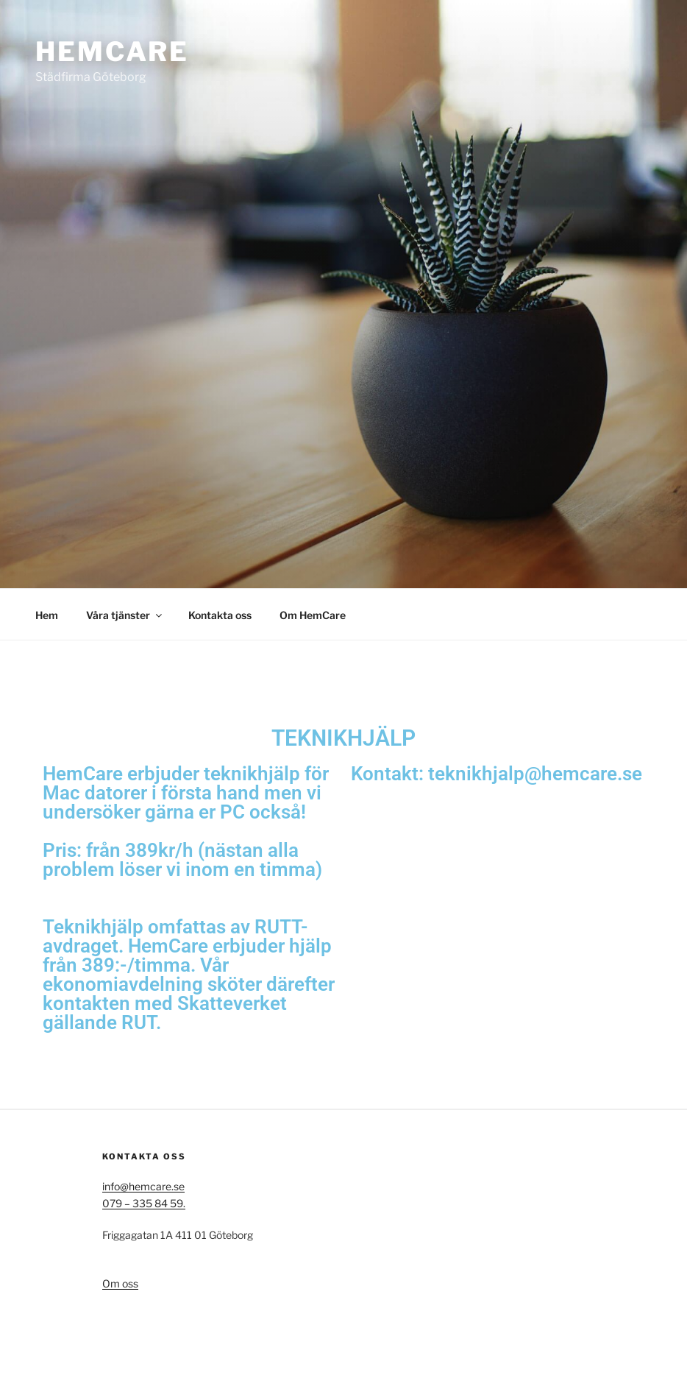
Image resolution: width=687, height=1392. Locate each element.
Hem (46, 615)
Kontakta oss (220, 615)
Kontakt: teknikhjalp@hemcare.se (496, 774)
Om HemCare (313, 615)
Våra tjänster (125, 615)
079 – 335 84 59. (143, 1203)
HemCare (112, 51)
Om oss (120, 1283)
